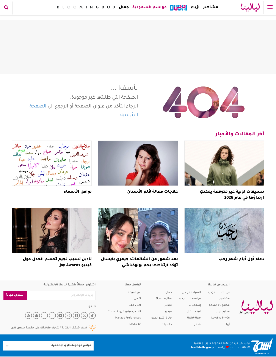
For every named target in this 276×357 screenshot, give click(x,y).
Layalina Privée (220, 318)
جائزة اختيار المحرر (161, 318)
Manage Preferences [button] (128, 318)
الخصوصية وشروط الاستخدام (122, 311)
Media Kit (135, 324)
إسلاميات (195, 305)
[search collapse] (6, 8)
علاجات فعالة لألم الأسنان (152, 192)
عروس (167, 305)
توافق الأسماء (78, 192)
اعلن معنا (135, 305)
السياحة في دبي (191, 292)
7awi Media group (202, 347)
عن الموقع (134, 292)
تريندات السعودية (219, 292)
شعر (197, 324)
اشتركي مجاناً (15, 295)
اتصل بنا (136, 298)
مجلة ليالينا (194, 318)
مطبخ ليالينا (222, 311)
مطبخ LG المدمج (219, 305)
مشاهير (209, 7)
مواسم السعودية (149, 7)
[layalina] (256, 307)
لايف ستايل (194, 311)
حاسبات (167, 324)
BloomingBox (163, 298)
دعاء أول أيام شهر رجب (241, 259)
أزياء (194, 7)
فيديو (168, 311)
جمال (123, 7)
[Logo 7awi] (262, 346)
